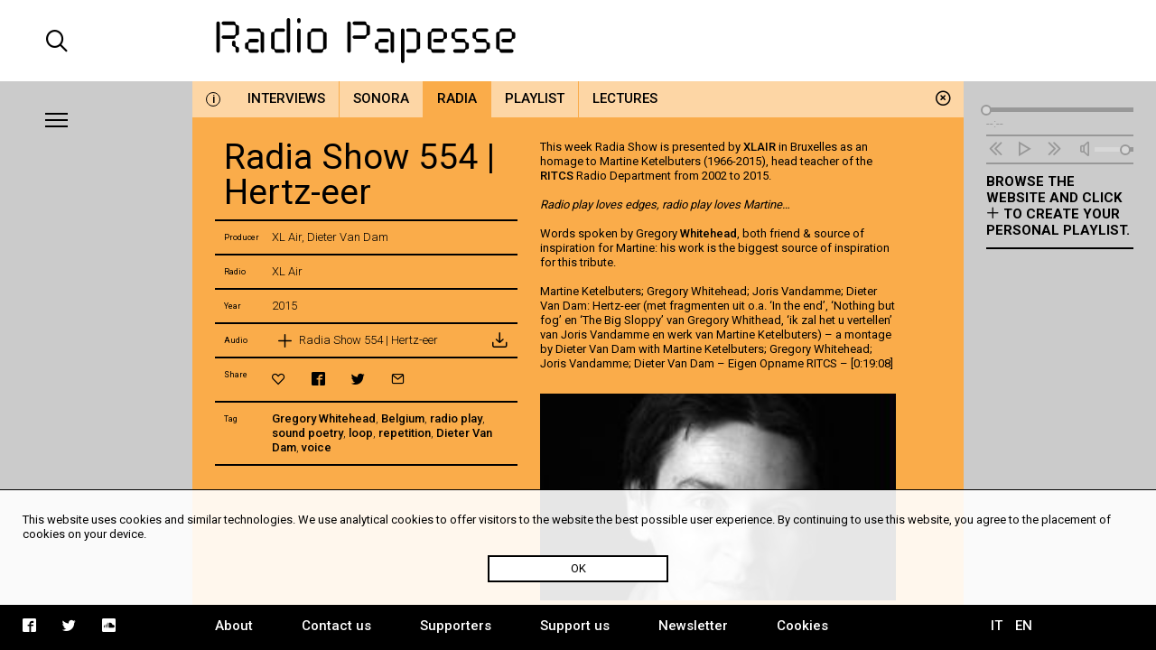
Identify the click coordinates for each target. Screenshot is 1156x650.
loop (361, 433)
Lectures (624, 98)
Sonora (381, 98)
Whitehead (708, 233)
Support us (575, 626)
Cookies (802, 626)
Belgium (402, 418)
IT (996, 626)
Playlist (534, 98)
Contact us (336, 626)
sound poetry (307, 433)
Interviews (286, 98)
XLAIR (759, 146)
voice (316, 447)
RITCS (556, 175)
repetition (404, 433)
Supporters (455, 626)
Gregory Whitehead (324, 418)
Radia (457, 98)
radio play (456, 418)
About (234, 626)
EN (1023, 626)
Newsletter (693, 626)
